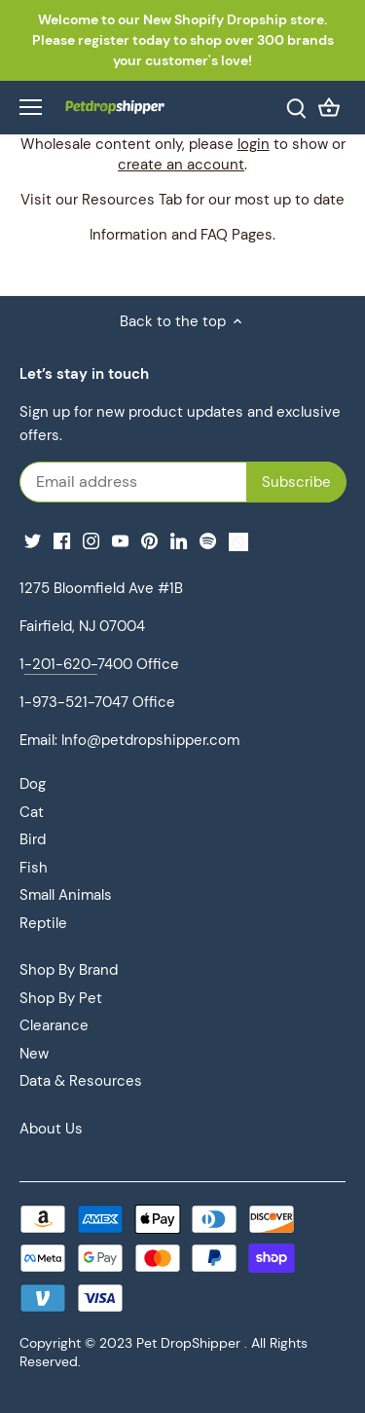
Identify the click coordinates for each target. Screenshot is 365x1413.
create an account (181, 164)
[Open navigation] (30, 107)
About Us (51, 1128)
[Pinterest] (149, 541)
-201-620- (60, 664)
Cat (31, 812)
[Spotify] (208, 541)
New (34, 1053)
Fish (33, 867)
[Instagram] (91, 541)
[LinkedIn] (178, 541)
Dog (32, 784)
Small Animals (65, 895)
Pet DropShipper (188, 1343)
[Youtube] (120, 541)
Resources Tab (132, 199)
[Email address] (182, 482)
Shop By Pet (60, 998)
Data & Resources (80, 1081)
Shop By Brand (68, 970)
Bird (32, 839)
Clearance (54, 1025)
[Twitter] (32, 541)
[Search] (295, 107)
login (253, 144)
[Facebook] (62, 541)
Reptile (43, 923)
